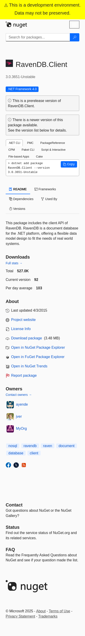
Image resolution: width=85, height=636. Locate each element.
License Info (21, 329)
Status (12, 527)
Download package (26, 338)
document (66, 446)
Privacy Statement (20, 616)
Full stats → (14, 263)
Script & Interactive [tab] (53, 149)
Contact (14, 504)
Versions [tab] (17, 208)
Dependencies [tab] (21, 199)
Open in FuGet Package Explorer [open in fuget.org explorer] (38, 357)
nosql (12, 446)
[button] (69, 164)
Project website (23, 320)
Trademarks (48, 616)
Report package (24, 375)
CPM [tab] (11, 149)
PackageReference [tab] (52, 143)
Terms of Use (59, 611)
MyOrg (21, 428)
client (34, 453)
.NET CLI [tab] (14, 143)
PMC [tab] (30, 143)
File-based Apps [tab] (18, 156)
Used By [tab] (49, 199)
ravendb (30, 446)
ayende (22, 404)
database (15, 453)
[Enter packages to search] (38, 37)
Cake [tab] (39, 156)
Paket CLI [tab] (28, 149)
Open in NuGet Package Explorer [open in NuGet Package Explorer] (38, 347)
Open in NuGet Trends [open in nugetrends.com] (29, 366)
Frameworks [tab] (45, 189)
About (41, 611)
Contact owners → (19, 395)
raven (47, 446)
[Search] (74, 37)
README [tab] (18, 189)
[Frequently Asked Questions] (10, 549)
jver (19, 416)
